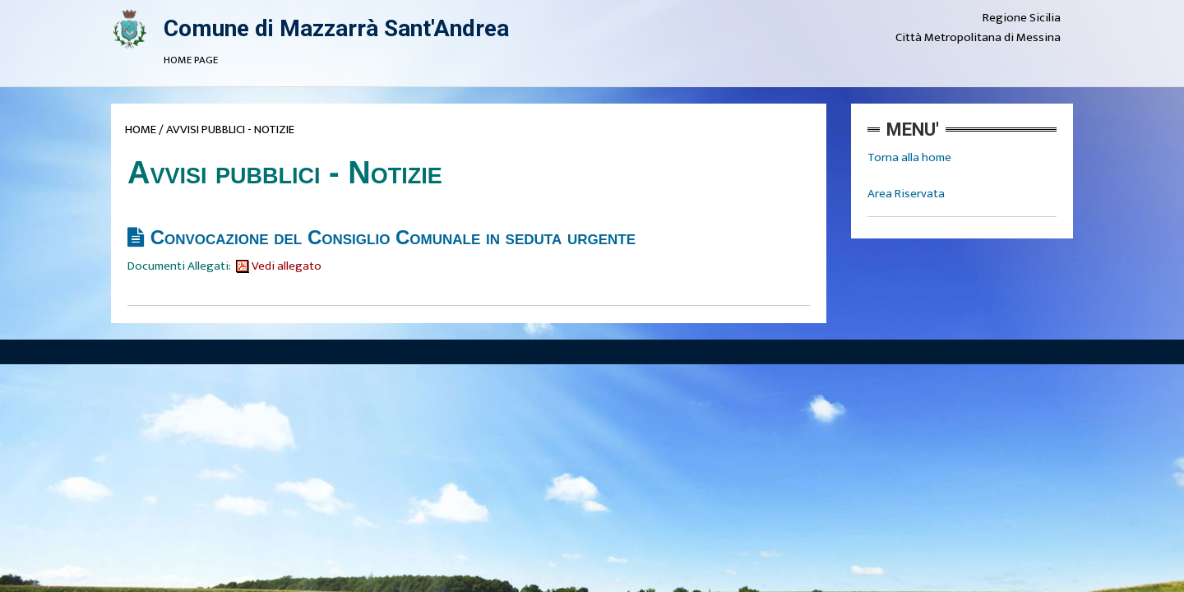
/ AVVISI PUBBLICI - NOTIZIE (226, 129)
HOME (140, 129)
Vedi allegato (278, 266)
